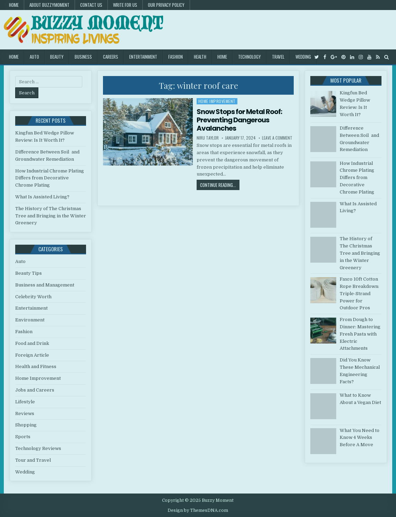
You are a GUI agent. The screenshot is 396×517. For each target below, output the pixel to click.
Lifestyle (25, 401)
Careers (110, 56)
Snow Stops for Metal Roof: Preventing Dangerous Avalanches (239, 120)
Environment (30, 319)
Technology (249, 56)
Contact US (91, 4)
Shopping (26, 424)
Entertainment (143, 56)
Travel (278, 56)
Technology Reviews (38, 448)
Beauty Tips (28, 273)
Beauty (57, 56)
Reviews (24, 413)
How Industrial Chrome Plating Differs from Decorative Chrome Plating (49, 178)
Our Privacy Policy (166, 4)
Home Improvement (217, 101)
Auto (34, 56)
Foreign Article (32, 355)
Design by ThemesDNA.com (198, 510)
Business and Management (44, 285)
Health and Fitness (35, 366)
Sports (22, 436)
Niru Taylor (208, 138)
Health (200, 56)
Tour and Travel (33, 460)
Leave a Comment (277, 138)
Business (83, 56)
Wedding (303, 56)
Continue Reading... (219, 184)
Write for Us (125, 4)
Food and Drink (32, 343)
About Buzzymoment (49, 4)
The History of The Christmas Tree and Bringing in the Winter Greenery (50, 216)
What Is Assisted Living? (42, 196)
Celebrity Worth (33, 296)
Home (14, 4)
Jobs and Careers (34, 390)
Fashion (175, 56)
